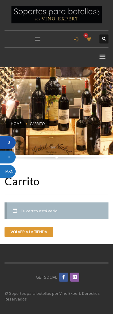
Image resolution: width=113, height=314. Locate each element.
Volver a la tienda (29, 232)
